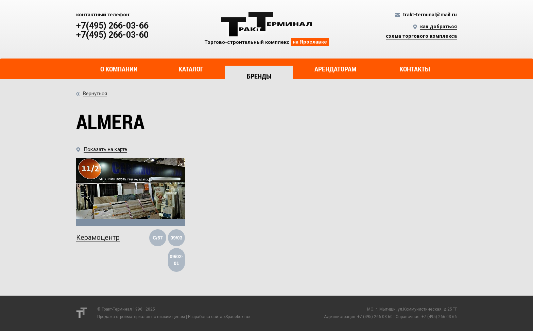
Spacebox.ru (236, 316)
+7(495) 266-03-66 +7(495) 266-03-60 (112, 30)
